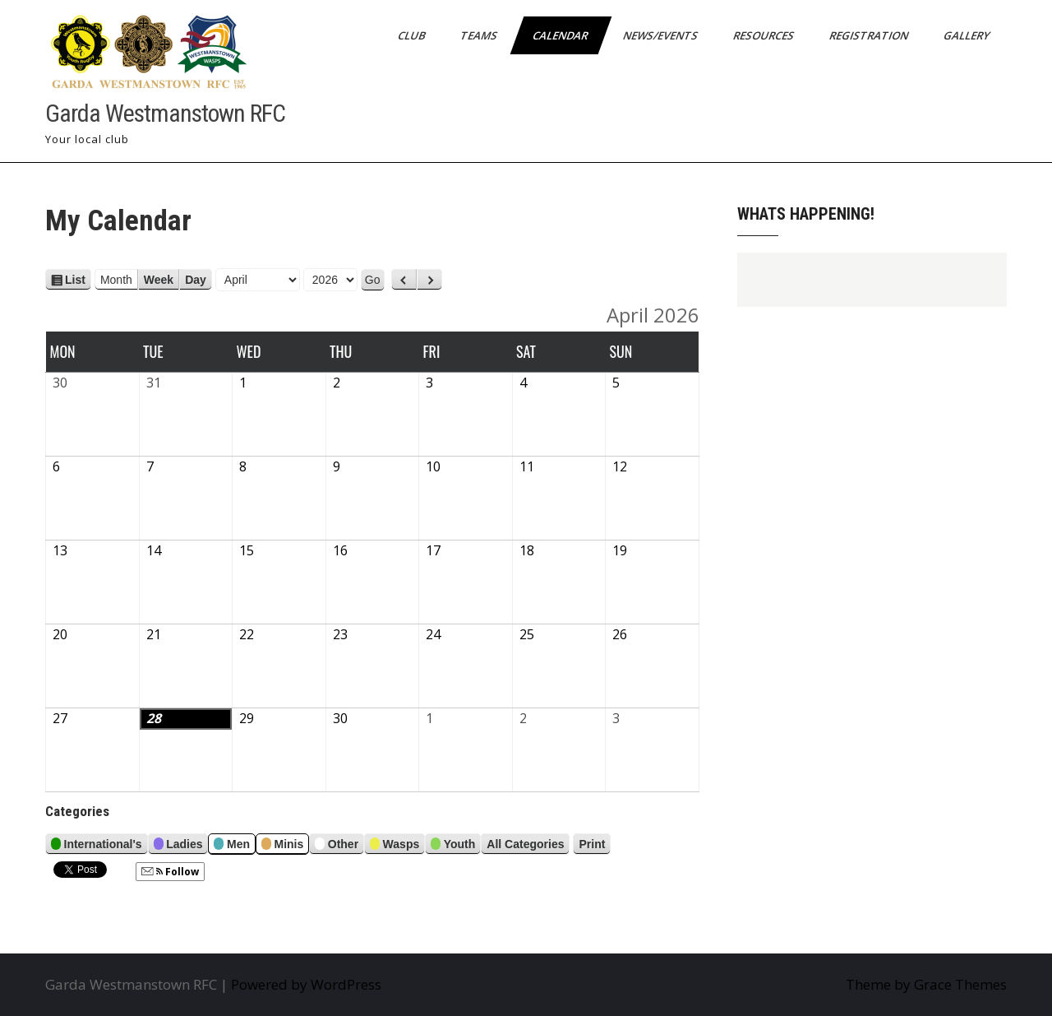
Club (412, 35)
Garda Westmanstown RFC (165, 113)
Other (336, 846)
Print (595, 844)
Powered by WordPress (306, 984)
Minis (282, 846)
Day (195, 279)
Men (232, 846)
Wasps (394, 846)
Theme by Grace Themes (926, 984)
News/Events (661, 35)
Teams (480, 35)
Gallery (968, 35)
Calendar (561, 35)
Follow (170, 872)
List (75, 279)
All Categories (525, 844)
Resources (764, 35)
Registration (870, 35)
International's (96, 846)
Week (158, 279)
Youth (453, 846)
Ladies (178, 846)
